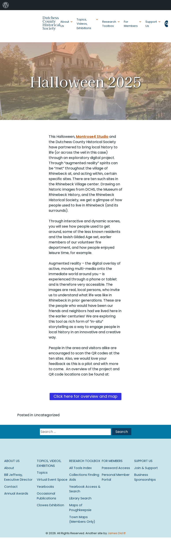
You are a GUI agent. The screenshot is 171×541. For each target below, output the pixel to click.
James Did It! (117, 533)
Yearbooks (45, 486)
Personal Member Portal (116, 477)
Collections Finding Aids (84, 477)
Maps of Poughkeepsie (80, 507)
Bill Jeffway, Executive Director (18, 477)
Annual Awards (16, 493)
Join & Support (146, 468)
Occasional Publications (46, 496)
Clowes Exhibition (50, 505)
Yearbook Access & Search (84, 489)
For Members (131, 24)
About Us (64, 24)
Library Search (80, 498)
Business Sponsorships (145, 477)
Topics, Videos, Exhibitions (84, 24)
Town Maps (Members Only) (82, 519)
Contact (11, 486)
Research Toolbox (109, 24)
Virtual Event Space (52, 479)
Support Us (151, 24)
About (9, 468)
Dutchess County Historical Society (51, 23)
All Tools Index (80, 468)
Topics (42, 472)
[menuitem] (5, 5)
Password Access (116, 468)
